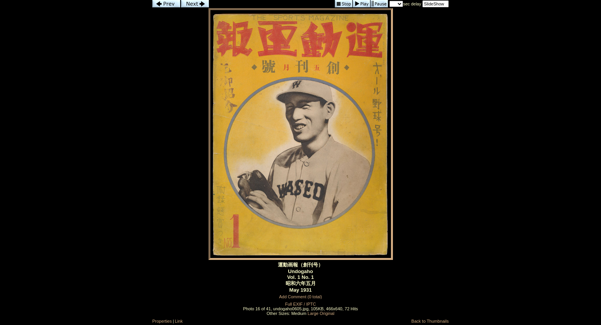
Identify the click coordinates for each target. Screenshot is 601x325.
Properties (162, 321)
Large (313, 313)
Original (327, 313)
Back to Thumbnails (430, 321)
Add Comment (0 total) (300, 296)
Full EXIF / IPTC (300, 304)
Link (179, 321)
